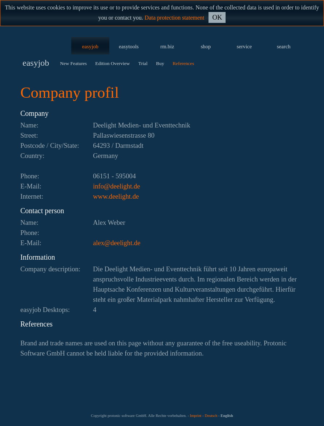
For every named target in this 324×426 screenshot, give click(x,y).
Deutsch (210, 416)
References (183, 63)
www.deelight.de (116, 196)
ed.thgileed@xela (117, 243)
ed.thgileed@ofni (116, 186)
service (244, 46)
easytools (129, 46)
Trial (142, 63)
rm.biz (167, 46)
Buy (160, 63)
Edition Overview (112, 63)
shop (206, 46)
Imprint (196, 416)
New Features (73, 63)
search (283, 46)
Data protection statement (174, 18)
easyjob (90, 46)
